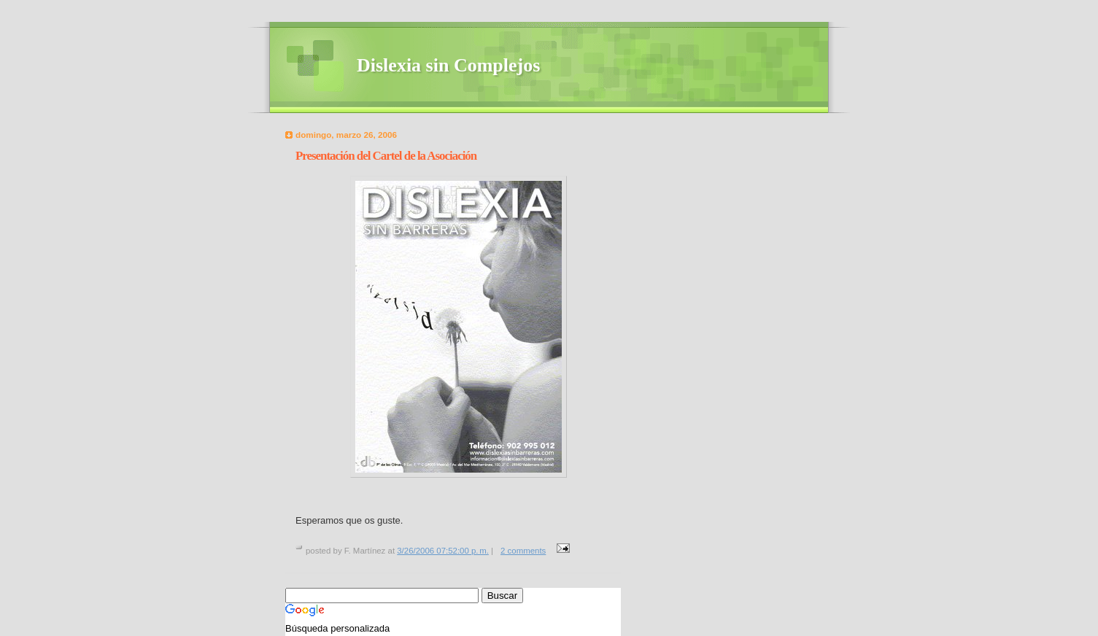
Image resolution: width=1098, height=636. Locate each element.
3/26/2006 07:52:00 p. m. (443, 550)
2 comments (523, 550)
